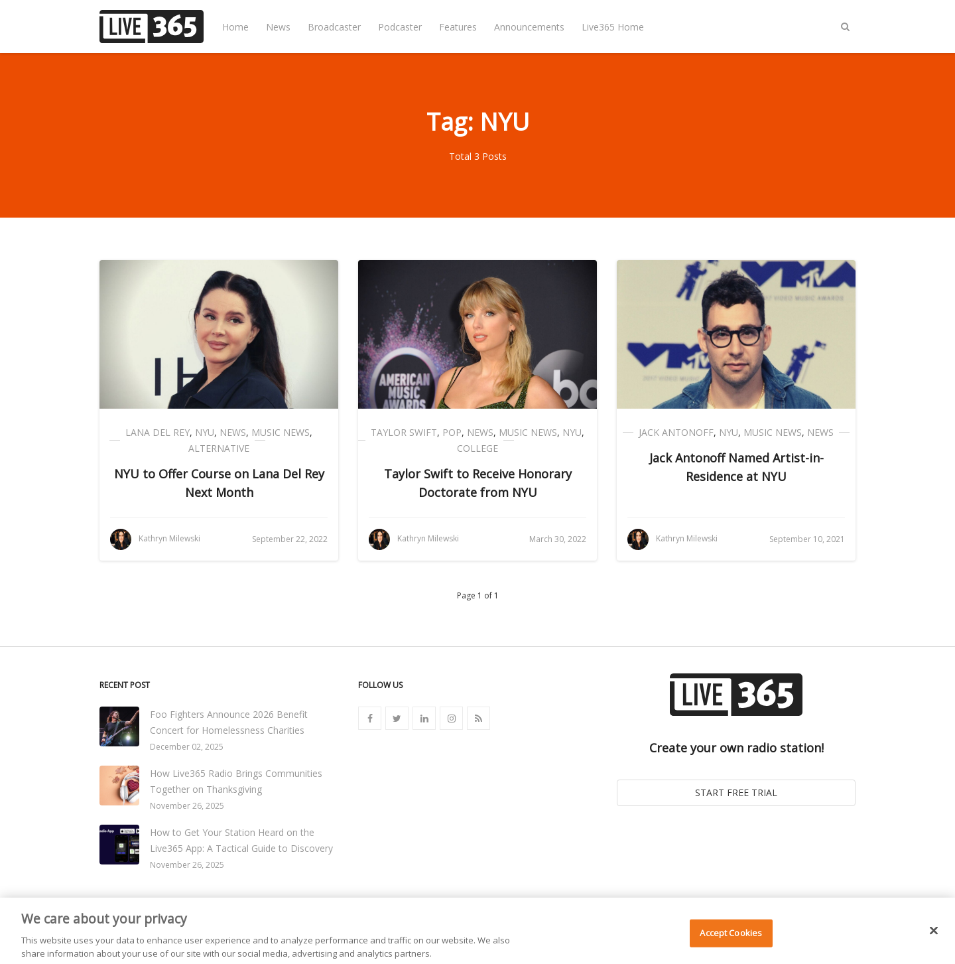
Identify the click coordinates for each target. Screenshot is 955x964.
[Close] (933, 936)
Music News (280, 432)
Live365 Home (613, 27)
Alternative (218, 448)
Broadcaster (334, 27)
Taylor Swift (404, 432)
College (477, 448)
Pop (452, 432)
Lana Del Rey (157, 432)
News (278, 27)
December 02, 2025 (186, 746)
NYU (204, 432)
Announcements (529, 27)
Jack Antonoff (676, 432)
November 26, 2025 (187, 805)
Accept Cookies (731, 939)
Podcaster (400, 27)
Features (458, 27)
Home (235, 27)
